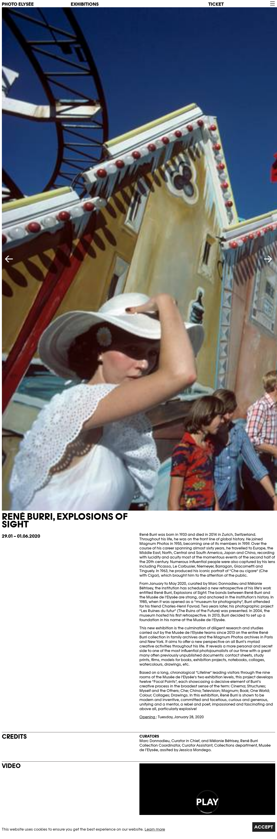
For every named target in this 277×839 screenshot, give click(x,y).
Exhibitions (85, 4)
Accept (263, 827)
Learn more (155, 829)
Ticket (216, 4)
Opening (147, 717)
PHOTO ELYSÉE (18, 4)
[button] (272, 3)
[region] (138, 827)
